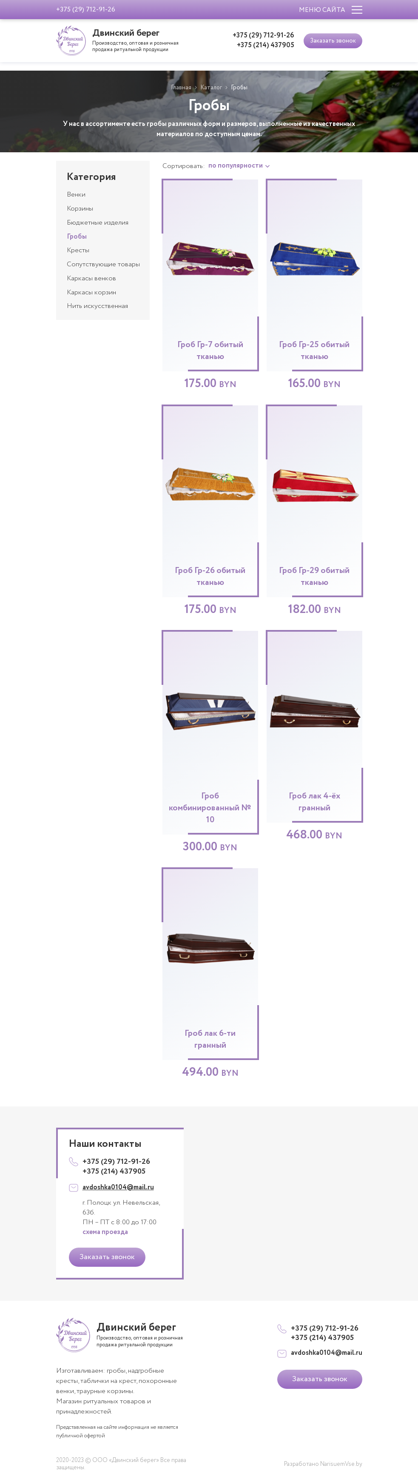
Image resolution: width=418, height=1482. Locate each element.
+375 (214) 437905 (265, 45)
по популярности (236, 166)
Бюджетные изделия (97, 223)
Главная (181, 87)
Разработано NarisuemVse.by (323, 1464)
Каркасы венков (91, 278)
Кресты (78, 250)
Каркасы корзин (91, 292)
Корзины (80, 209)
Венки (76, 195)
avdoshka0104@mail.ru (118, 1187)
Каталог (211, 87)
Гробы (77, 237)
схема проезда (105, 1232)
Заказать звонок (333, 40)
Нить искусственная (97, 306)
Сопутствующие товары (103, 264)
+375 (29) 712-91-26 (263, 35)
